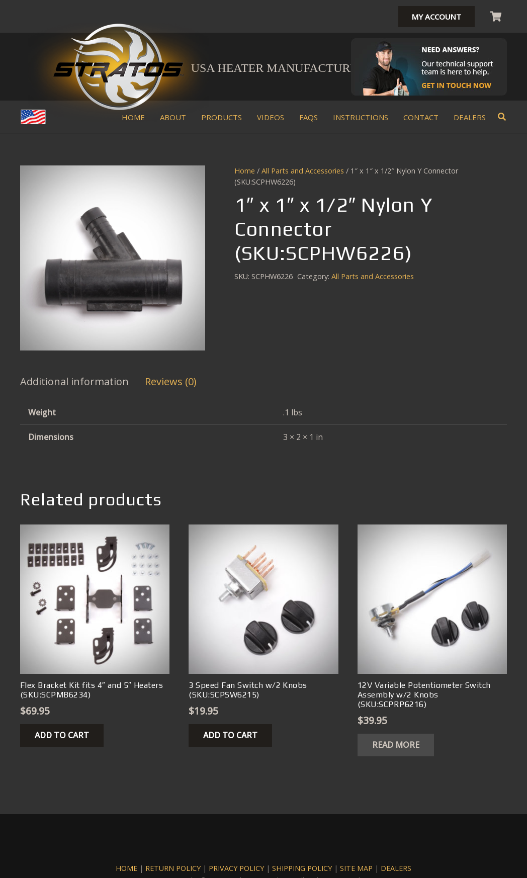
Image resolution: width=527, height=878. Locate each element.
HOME (126, 868)
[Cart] (496, 16)
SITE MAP (356, 868)
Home (244, 170)
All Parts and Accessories (302, 170)
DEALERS (396, 868)
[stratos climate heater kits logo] (118, 67)
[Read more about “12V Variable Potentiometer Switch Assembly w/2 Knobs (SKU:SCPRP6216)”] (396, 745)
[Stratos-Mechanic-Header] (429, 67)
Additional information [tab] (74, 381)
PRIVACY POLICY (236, 868)
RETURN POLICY (173, 868)
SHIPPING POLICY (302, 868)
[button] (502, 116)
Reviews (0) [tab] (171, 381)
